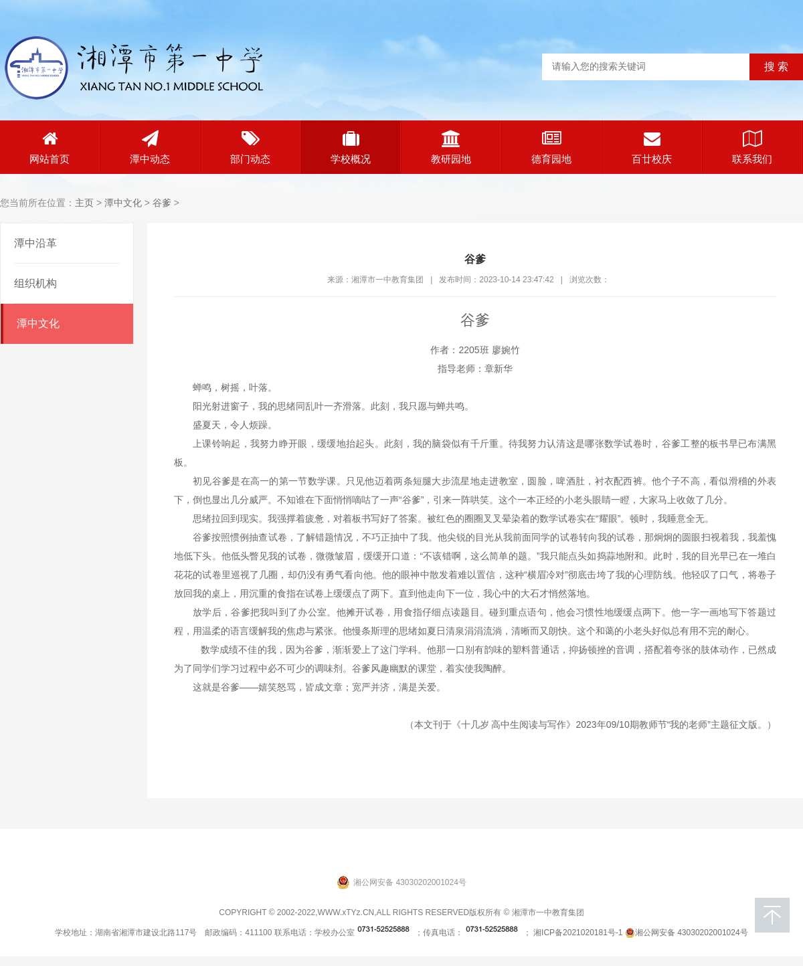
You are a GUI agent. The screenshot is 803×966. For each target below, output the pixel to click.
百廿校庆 (651, 147)
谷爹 (162, 202)
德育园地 (551, 147)
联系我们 (752, 147)
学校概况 (350, 147)
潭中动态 (149, 147)
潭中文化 (123, 202)
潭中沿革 (35, 243)
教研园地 (451, 147)
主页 (84, 202)
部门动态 (250, 147)
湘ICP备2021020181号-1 (577, 932)
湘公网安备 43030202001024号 (686, 932)
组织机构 (35, 283)
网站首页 (49, 147)
